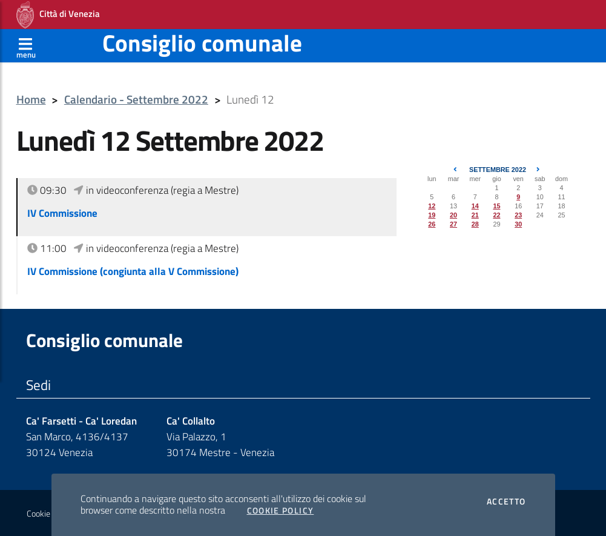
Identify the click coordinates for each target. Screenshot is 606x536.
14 (475, 206)
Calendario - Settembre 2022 (136, 100)
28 (475, 224)
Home (31, 100)
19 (431, 215)
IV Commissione (62, 213)
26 (431, 224)
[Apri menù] (26, 45)
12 (431, 206)
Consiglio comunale (202, 43)
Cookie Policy (280, 510)
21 (475, 215)
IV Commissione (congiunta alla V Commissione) (133, 271)
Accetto (506, 501)
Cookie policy (49, 514)
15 (496, 206)
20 (453, 215)
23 (518, 215)
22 (496, 215)
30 (518, 224)
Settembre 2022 (497, 169)
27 (453, 224)
